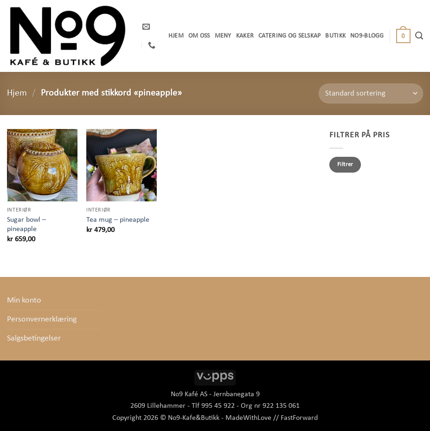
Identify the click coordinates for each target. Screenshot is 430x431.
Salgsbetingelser (34, 338)
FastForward (299, 418)
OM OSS (199, 35)
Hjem (176, 35)
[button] (403, 36)
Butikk (335, 35)
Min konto (24, 300)
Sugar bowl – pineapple (26, 224)
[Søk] (419, 35)
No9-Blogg (367, 35)
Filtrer (345, 164)
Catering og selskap (289, 35)
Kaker (245, 35)
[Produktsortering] (371, 93)
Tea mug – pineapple (117, 220)
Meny (223, 35)
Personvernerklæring (42, 319)
